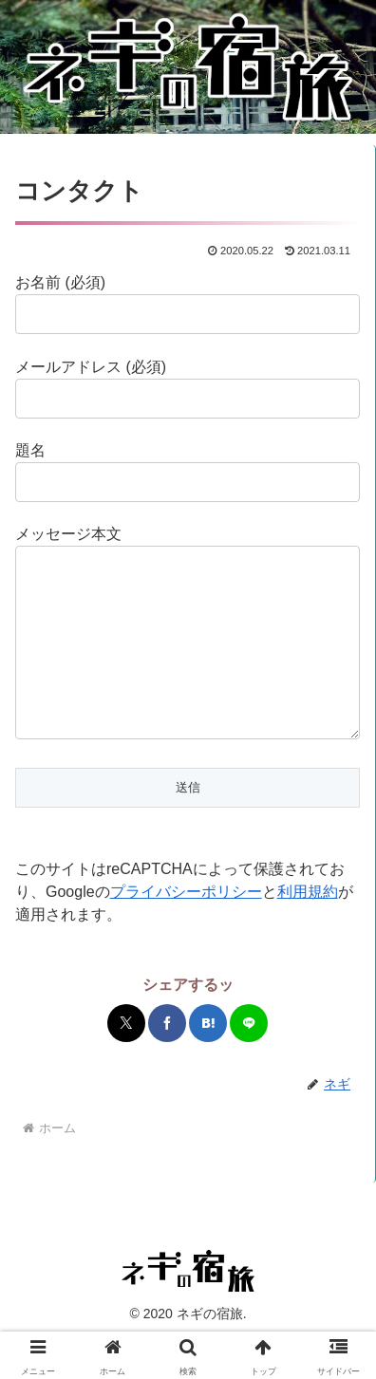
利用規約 (307, 930)
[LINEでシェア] (249, 1061)
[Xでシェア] (126, 1061)
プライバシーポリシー (186, 930)
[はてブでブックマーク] (208, 1061)
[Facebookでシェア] (167, 1061)
